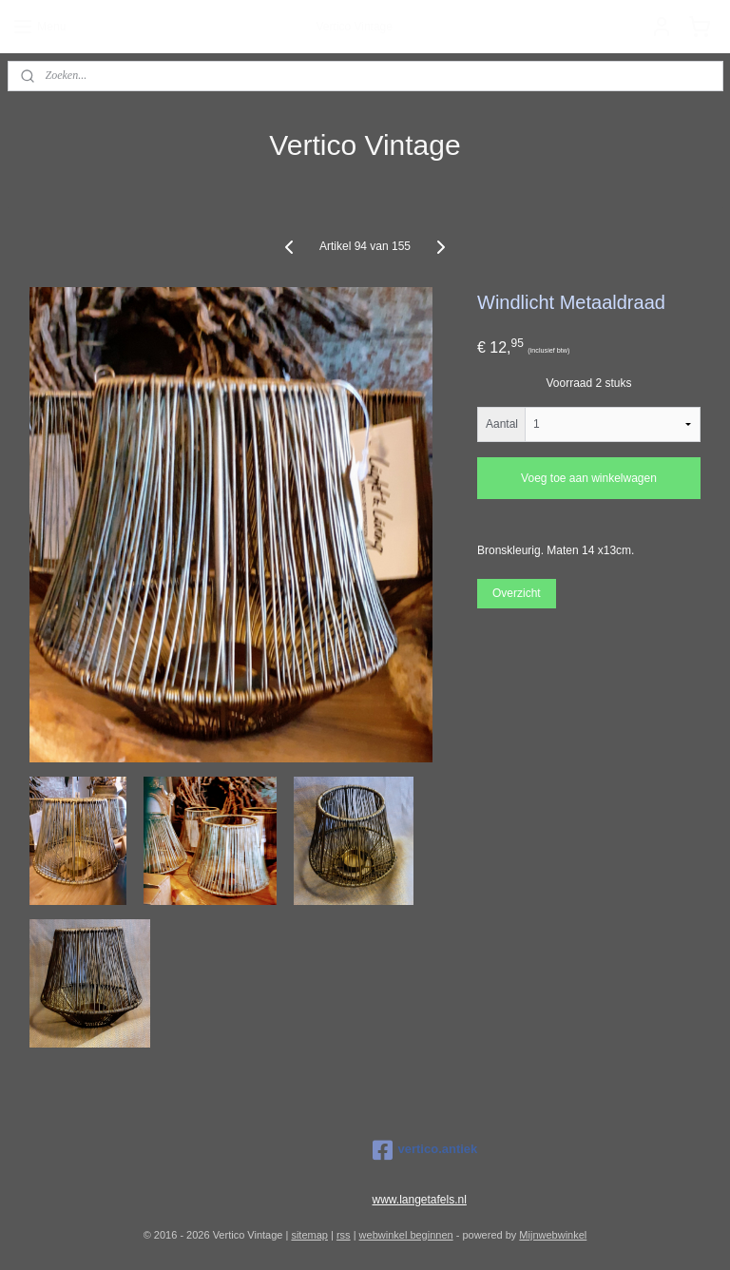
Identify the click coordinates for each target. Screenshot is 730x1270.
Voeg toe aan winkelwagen (589, 478)
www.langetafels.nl (420, 1199)
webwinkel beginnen (406, 1235)
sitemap (309, 1235)
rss (343, 1235)
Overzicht (516, 593)
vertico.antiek (425, 1150)
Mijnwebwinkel (552, 1235)
